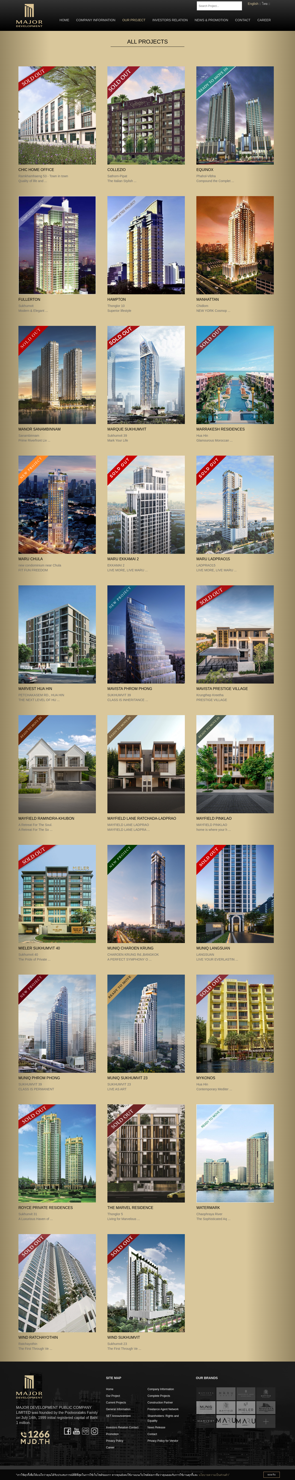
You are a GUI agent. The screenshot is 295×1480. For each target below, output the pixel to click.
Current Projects (116, 1402)
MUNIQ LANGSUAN (213, 948)
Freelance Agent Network (163, 1409)
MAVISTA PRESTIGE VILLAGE (222, 689)
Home (64, 20)
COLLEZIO (116, 170)
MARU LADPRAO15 (213, 559)
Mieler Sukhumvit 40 (39, 948)
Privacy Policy (114, 1440)
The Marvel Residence (130, 1208)
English (253, 4)
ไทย (265, 4)
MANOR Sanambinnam (39, 429)
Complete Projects (159, 1395)
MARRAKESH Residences (220, 429)
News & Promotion (211, 20)
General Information (118, 1409)
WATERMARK (208, 1208)
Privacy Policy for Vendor (163, 1440)
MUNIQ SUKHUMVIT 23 (127, 1078)
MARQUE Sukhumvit (126, 429)
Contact (243, 20)
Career (264, 20)
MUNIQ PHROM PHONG (39, 1078)
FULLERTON (29, 299)
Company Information (95, 20)
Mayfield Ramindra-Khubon (46, 818)
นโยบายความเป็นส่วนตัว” (214, 1475)
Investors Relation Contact (122, 1427)
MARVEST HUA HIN (35, 689)
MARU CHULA (30, 559)
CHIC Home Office (36, 170)
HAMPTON (116, 299)
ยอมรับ (272, 1474)
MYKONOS (205, 1078)
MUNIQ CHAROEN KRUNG (130, 948)
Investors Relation (170, 20)
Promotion (112, 1434)
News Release (156, 1427)
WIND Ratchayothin (38, 1337)
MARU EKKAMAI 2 (123, 559)
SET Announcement (118, 1416)
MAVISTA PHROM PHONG (129, 689)
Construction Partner (160, 1402)
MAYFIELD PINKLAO (214, 818)
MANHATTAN (207, 299)
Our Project (133, 20)
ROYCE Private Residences (45, 1208)
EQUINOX (204, 170)
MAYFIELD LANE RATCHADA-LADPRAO (141, 818)
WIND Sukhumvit (123, 1337)
